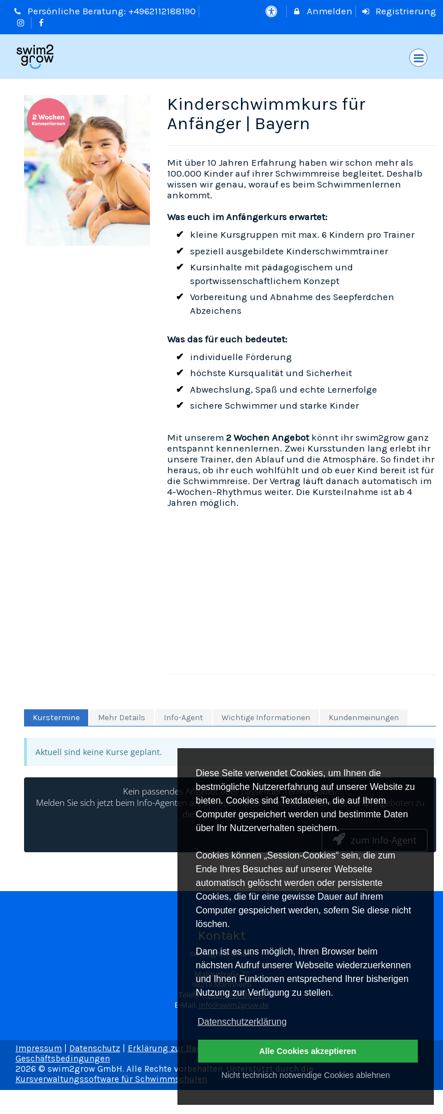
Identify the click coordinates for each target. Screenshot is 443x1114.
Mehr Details (121, 717)
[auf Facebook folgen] (43, 22)
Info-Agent (183, 717)
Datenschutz (94, 1048)
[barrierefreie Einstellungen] (272, 11)
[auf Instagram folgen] (21, 22)
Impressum (38, 1048)
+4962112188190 (162, 11)
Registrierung (399, 11)
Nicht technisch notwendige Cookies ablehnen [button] (306, 1075)
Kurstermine (56, 717)
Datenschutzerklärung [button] (242, 1022)
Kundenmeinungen (364, 717)
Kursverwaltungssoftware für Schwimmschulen (111, 1079)
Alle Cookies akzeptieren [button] (308, 1051)
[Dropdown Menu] (418, 58)
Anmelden (322, 11)
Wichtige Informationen (266, 717)
